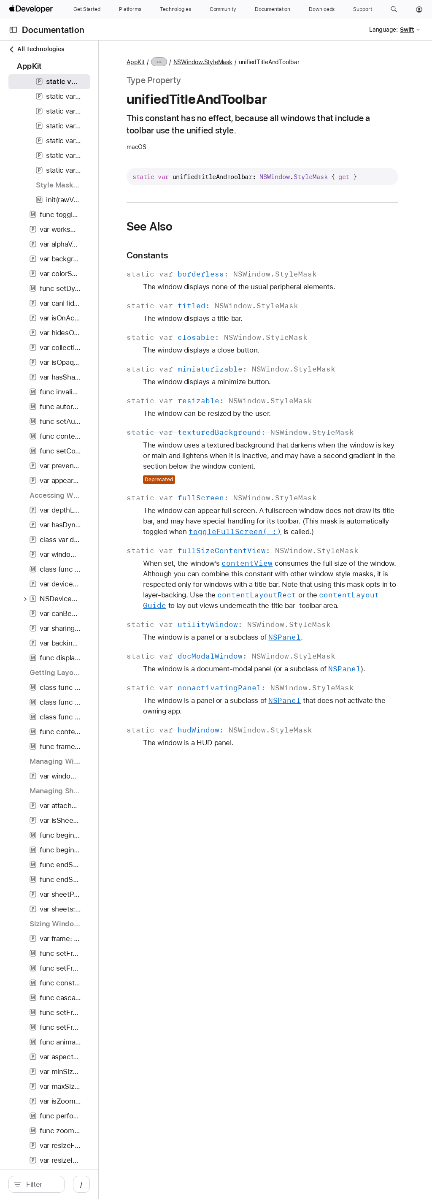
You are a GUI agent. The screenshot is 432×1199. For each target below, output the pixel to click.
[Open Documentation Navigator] (13, 30)
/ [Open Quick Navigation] (152, 1184)
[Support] (362, 9)
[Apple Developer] (32, 9)
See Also (225, 237)
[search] (71, 1184)
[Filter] (76, 1184)
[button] (393, 9)
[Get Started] (87, 9)
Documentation (53, 29)
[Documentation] (272, 9)
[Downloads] (321, 9)
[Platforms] (130, 9)
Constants (223, 265)
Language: (383, 29)
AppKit (211, 62)
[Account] (419, 9)
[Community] (223, 9)
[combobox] (76, 1184)
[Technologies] (175, 9)
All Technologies (36, 49)
